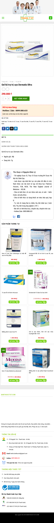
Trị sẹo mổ (45, 121)
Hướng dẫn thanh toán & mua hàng (15, 146)
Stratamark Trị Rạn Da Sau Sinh (38, 292)
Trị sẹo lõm (38, 121)
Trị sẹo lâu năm (24, 121)
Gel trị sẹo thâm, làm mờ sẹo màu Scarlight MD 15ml (41, 332)
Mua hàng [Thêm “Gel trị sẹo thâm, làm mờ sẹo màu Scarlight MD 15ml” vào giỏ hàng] (41, 341)
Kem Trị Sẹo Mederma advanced (11, 371)
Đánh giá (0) (6, 142)
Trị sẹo (11, 81)
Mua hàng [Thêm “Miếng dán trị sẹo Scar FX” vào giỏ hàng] (14, 341)
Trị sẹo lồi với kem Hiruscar (10, 292)
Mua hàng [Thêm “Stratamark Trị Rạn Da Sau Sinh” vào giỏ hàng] (41, 302)
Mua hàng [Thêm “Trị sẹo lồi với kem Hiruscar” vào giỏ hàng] (14, 302)
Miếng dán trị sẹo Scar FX (9, 332)
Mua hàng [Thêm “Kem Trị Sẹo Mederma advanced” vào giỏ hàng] (14, 380)
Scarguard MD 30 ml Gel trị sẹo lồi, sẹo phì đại (41, 254)
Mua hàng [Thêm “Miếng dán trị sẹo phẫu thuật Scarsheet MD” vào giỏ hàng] (41, 380)
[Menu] (3, 18)
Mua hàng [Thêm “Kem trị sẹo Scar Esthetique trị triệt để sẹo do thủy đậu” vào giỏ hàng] (14, 263)
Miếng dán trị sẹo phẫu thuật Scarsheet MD (41, 372)
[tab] (27, 137)
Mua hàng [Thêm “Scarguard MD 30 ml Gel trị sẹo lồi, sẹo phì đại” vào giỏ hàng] (41, 263)
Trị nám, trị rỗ (11, 121)
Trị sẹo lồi (18, 81)
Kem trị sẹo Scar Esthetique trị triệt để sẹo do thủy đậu (14, 254)
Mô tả (4, 137)
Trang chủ (5, 81)
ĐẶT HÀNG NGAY (20, 99)
